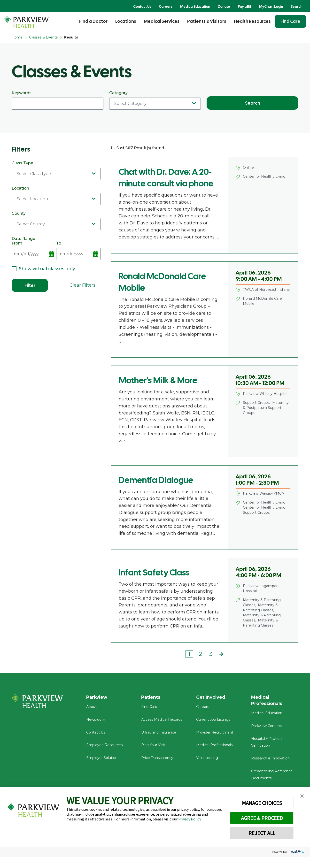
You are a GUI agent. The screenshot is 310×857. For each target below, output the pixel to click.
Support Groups (256, 402)
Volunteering (207, 758)
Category (155, 100)
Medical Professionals (214, 745)
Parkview (97, 697)
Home (17, 37)
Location (56, 195)
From (34, 250)
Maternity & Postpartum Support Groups (266, 407)
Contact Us (142, 6)
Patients (151, 697)
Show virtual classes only (43, 268)
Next (221, 654)
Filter (29, 285)
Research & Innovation (270, 758)
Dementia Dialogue (156, 480)
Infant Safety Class (154, 572)
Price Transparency (157, 758)
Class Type (56, 170)
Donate (224, 6)
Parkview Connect (266, 726)
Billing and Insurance (158, 732)
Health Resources (252, 21)
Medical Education (195, 6)
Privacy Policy (189, 819)
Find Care (290, 21)
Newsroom (95, 719)
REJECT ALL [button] (261, 833)
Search (296, 6)
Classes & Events (43, 37)
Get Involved (210, 697)
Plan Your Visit (153, 745)
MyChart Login (271, 6)
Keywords (57, 100)
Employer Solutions (102, 758)
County (56, 220)
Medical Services (161, 21)
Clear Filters (82, 285)
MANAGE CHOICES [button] (262, 803)
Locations (125, 21)
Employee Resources (104, 745)
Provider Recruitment (214, 732)
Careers (165, 6)
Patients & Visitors (206, 21)
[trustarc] (296, 852)
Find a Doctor (93, 21)
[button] (302, 796)
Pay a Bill (244, 6)
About (91, 707)
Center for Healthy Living (264, 176)
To (78, 250)
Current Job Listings (213, 719)
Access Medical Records (161, 719)
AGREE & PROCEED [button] (262, 818)
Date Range (23, 238)
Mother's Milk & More (158, 380)
